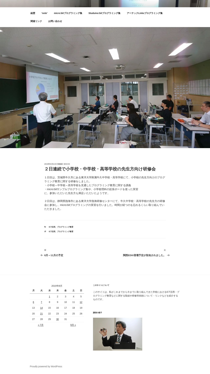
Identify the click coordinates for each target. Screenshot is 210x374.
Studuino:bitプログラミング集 (104, 13)
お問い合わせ (55, 21)
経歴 (33, 13)
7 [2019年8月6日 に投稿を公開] (41, 302)
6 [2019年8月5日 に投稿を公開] (33, 302)
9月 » (73, 325)
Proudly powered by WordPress (46, 366)
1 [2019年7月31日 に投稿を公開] (49, 296)
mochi (67, 164)
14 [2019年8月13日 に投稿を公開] (41, 308)
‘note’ (44, 13)
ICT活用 (52, 227)
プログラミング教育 (65, 227)
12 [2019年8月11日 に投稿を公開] (81, 302)
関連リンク (36, 21)
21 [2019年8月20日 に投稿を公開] (41, 313)
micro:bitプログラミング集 (68, 13)
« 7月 (40, 325)
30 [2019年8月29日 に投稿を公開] (57, 319)
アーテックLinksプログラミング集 (145, 13)
